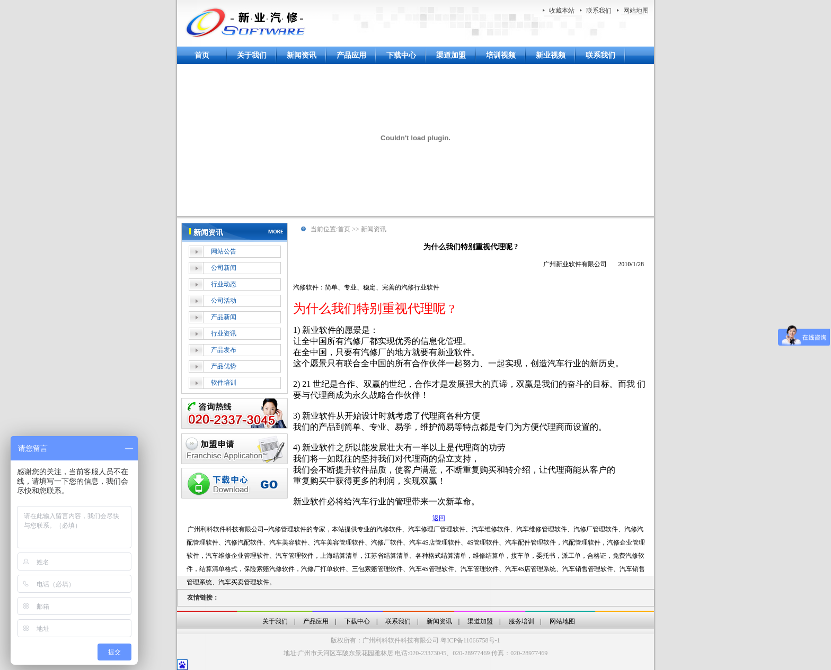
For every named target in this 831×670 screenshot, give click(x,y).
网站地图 (636, 10)
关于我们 (252, 55)
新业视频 (550, 55)
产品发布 (223, 350)
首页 (202, 55)
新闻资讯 (301, 55)
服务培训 (521, 621)
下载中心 (401, 55)
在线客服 (234, 413)
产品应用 (351, 55)
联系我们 (599, 10)
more (277, 231)
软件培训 (223, 382)
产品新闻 (223, 317)
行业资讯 (223, 333)
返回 (438, 518)
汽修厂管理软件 (595, 529)
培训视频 (501, 55)
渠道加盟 (451, 55)
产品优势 (223, 366)
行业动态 (223, 284)
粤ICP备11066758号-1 (470, 640)
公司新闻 (223, 267)
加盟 (234, 448)
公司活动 (223, 300)
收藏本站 (561, 10)
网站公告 (223, 251)
